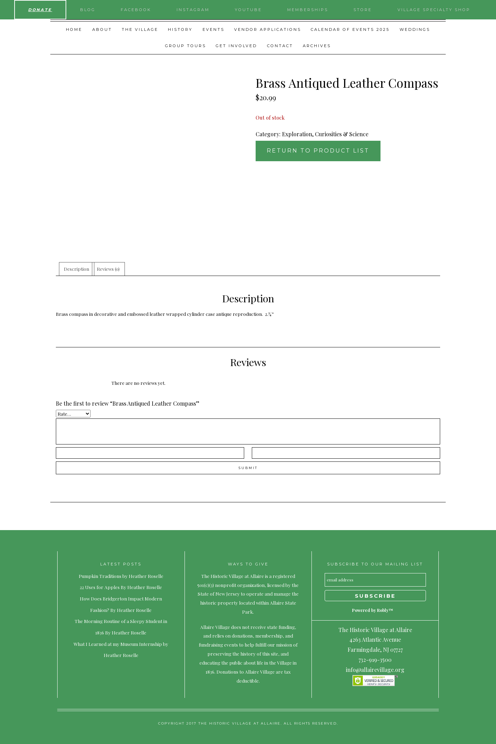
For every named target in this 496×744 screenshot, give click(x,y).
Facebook (136, 9)
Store (362, 9)
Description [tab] (76, 269)
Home (74, 29)
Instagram (193, 9)
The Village (140, 29)
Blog (87, 9)
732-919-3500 (375, 659)
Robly (382, 610)
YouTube (248, 9)
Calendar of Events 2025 (350, 29)
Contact (280, 45)
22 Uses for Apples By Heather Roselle (121, 587)
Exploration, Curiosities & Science (325, 134)
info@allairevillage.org (375, 669)
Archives (317, 45)
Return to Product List (318, 150)
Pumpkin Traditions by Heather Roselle (121, 576)
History (180, 29)
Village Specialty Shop (433, 9)
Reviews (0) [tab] (108, 269)
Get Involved (236, 45)
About (102, 29)
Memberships (307, 9)
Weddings (415, 29)
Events (213, 29)
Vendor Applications (267, 29)
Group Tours (185, 45)
